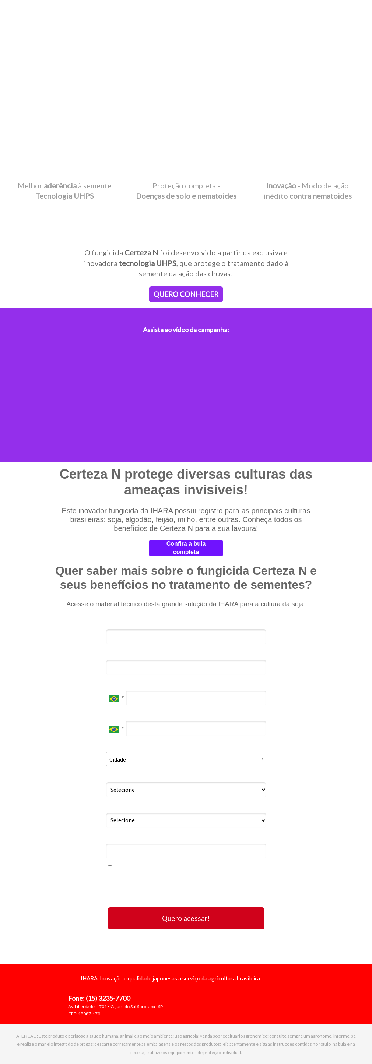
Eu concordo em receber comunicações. (164, 868)
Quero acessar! (186, 918)
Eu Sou (115, 776)
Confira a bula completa (186, 547)
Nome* (115, 623)
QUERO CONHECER (186, 294)
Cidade (116, 745)
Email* (114, 653)
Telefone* (119, 684)
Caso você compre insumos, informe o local (165, 806)
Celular (116, 715)
